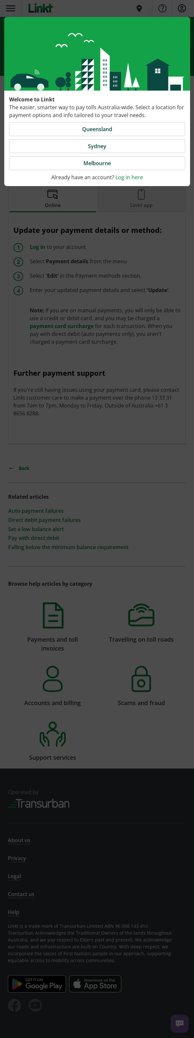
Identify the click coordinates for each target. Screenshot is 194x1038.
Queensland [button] (97, 129)
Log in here (129, 177)
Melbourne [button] (97, 163)
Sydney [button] (97, 146)
